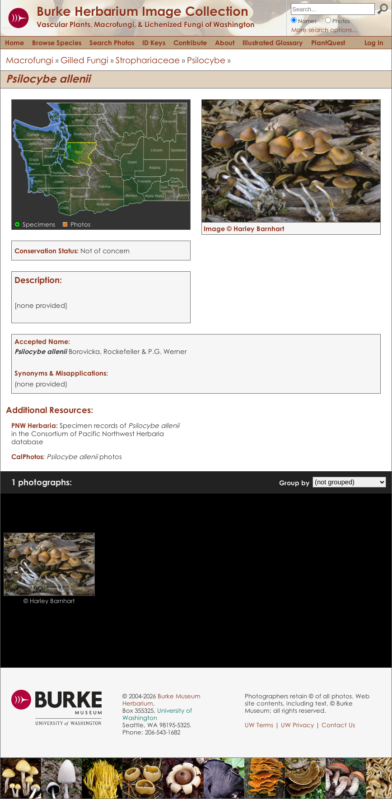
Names (307, 21)
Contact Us (338, 725)
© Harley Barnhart (49, 600)
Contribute (190, 42)
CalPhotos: (28, 456)
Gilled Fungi (84, 60)
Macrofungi (29, 60)
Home (14, 42)
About (224, 42)
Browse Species (56, 42)
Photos (341, 21)
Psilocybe (206, 60)
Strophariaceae (148, 60)
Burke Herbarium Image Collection (142, 11)
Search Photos (111, 42)
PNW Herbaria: (34, 425)
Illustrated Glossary (273, 42)
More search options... (324, 29)
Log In (373, 42)
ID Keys (153, 42)
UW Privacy (297, 725)
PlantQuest (328, 42)
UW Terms (259, 725)
